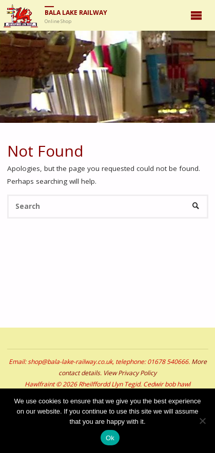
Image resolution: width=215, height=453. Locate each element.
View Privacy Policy (130, 373)
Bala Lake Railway (76, 12)
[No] (202, 421)
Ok (110, 438)
